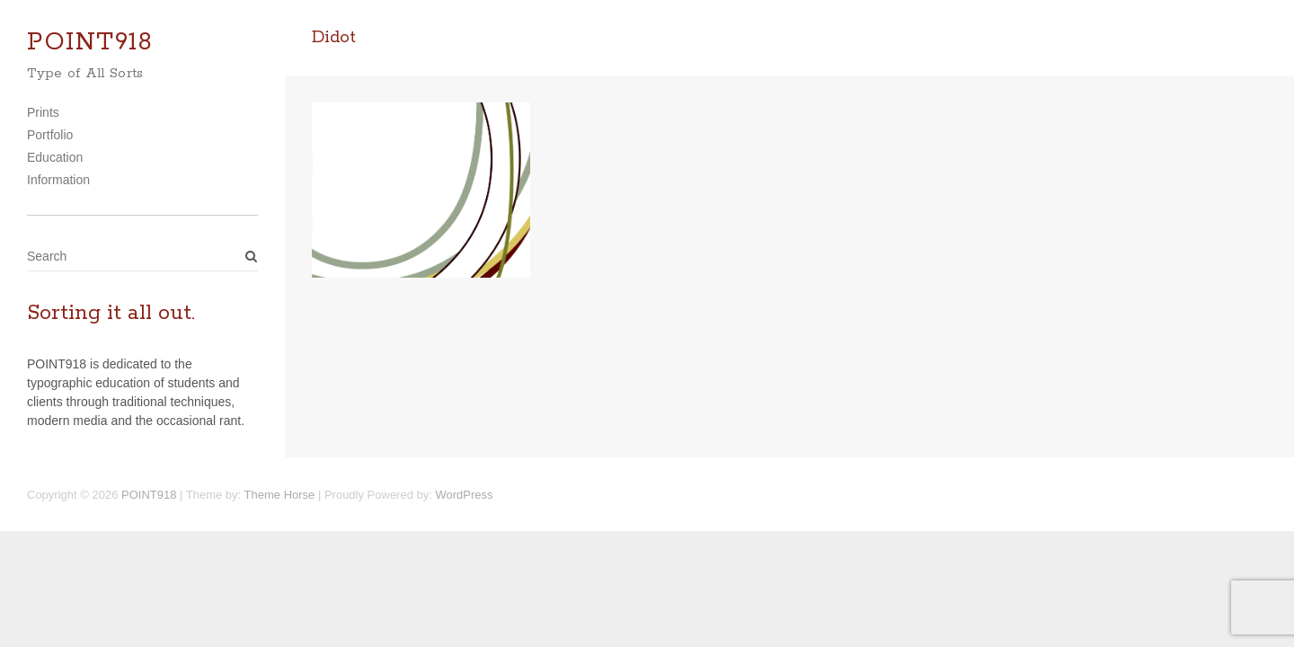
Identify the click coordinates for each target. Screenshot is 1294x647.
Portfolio (50, 135)
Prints (43, 112)
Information (58, 180)
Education (55, 157)
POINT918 (90, 42)
